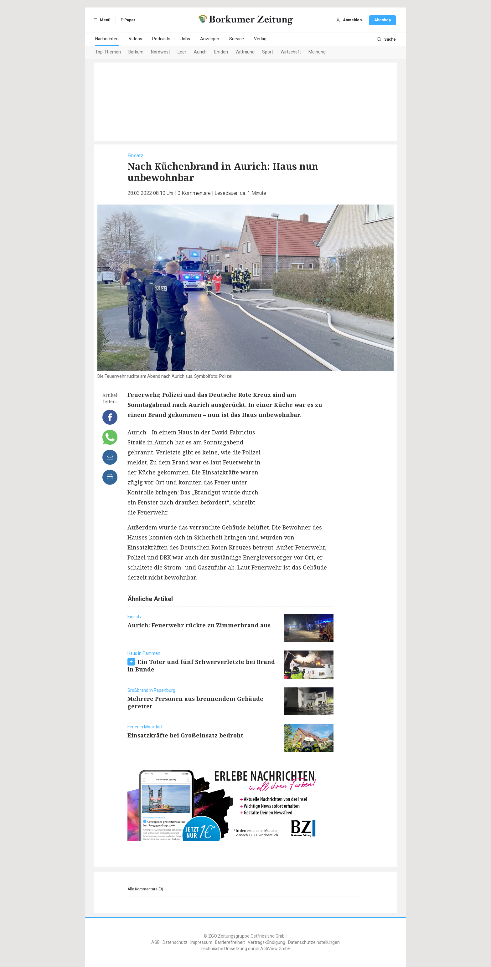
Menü (100, 20)
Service (236, 39)
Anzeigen (209, 39)
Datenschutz (175, 942)
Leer (182, 52)
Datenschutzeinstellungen (314, 942)
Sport (267, 52)
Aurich (200, 52)
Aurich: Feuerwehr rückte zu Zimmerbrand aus (199, 625)
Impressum (201, 942)
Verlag (260, 39)
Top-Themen (108, 52)
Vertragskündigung (266, 942)
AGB (155, 942)
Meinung (317, 52)
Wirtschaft (291, 52)
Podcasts (161, 39)
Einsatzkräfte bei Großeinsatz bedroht (185, 735)
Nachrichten (107, 39)
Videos (135, 39)
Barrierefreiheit (230, 942)
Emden (221, 52)
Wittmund (245, 52)
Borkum (135, 52)
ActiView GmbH (275, 948)
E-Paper (128, 20)
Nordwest (160, 52)
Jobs (185, 39)
